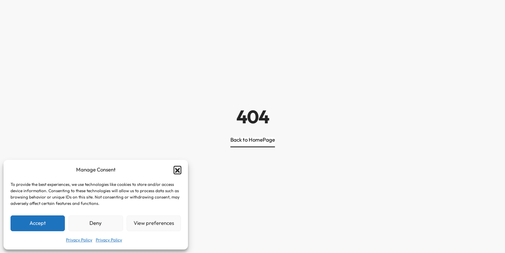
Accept (37, 223)
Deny (95, 223)
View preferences (154, 223)
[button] (177, 169)
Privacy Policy (79, 239)
